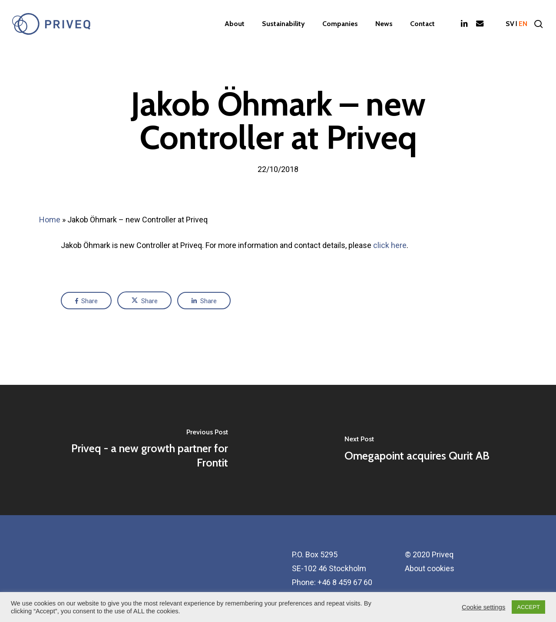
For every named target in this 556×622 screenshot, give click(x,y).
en (523, 23)
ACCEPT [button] (528, 607)
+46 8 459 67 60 (345, 582)
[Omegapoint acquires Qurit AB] (417, 450)
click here (390, 245)
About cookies (429, 568)
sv (510, 23)
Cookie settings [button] (483, 607)
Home (49, 219)
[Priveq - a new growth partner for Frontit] (139, 450)
